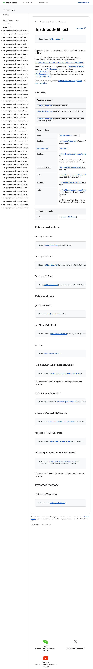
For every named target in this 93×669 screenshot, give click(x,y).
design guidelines (41, 83)
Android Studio (83, 2)
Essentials (26, 2)
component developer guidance (70, 81)
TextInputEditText (56, 39)
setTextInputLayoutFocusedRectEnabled (76, 190)
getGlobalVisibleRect (68, 141)
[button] (13, 30)
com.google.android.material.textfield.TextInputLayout (60, 62)
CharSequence (42, 149)
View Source (80, 28)
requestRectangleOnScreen (70, 182)
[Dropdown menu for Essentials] (32, 2)
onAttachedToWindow (68, 217)
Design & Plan (43, 2)
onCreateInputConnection (70, 167)
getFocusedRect (66, 136)
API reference (9, 10)
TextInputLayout (53, 69)
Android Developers (41, 22)
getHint (63, 149)
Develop (52, 22)
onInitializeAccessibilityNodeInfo (74, 175)
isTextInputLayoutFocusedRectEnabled (75, 154)
